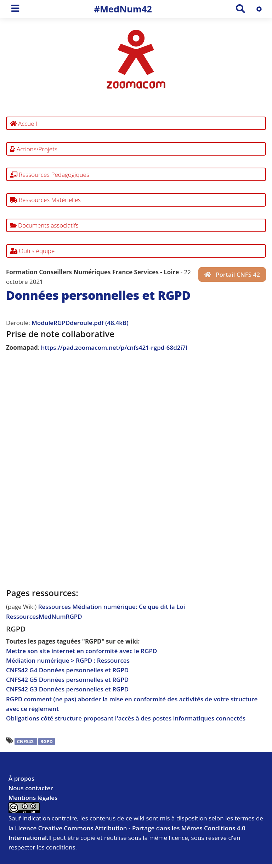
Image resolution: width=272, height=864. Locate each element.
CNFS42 (26, 741)
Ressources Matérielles (45, 200)
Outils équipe (32, 251)
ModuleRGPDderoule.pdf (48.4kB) (80, 323)
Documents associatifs (44, 225)
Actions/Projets (33, 149)
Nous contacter (30, 788)
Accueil (23, 123)
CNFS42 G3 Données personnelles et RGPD (67, 689)
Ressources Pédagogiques (49, 174)
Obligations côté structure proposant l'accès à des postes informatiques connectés (125, 718)
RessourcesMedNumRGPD (44, 616)
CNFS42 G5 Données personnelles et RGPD (67, 679)
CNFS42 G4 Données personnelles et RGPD (67, 670)
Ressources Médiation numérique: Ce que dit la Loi (111, 606)
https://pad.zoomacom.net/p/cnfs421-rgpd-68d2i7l (114, 347)
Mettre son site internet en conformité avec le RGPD (81, 651)
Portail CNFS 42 (232, 274)
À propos (21, 778)
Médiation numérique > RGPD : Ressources (68, 660)
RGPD (46, 741)
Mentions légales (32, 797)
